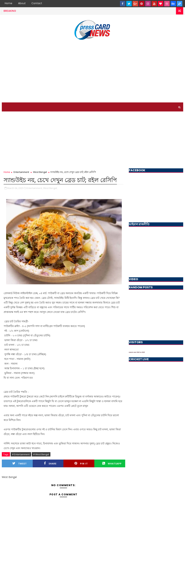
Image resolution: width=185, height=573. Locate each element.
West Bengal (40, 172)
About (22, 3)
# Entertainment (21, 454)
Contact (36, 3)
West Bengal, (50, 188)
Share (50, 463)
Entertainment (21, 172)
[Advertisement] (92, 71)
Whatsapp (112, 463)
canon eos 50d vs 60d (137, 352)
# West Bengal (41, 454)
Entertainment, (35, 188)
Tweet (19, 463)
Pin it (81, 463)
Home (8, 3)
